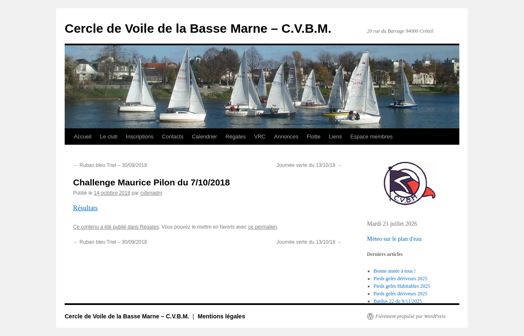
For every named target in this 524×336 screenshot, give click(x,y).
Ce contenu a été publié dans (106, 227)
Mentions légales (221, 316)
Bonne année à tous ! (395, 271)
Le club (109, 136)
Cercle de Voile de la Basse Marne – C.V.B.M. (198, 28)
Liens (335, 136)
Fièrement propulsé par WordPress (410, 316)
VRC (259, 136)
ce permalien (262, 227)
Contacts (172, 136)
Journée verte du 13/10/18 (309, 165)
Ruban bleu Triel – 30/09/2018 (110, 165)
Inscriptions (140, 136)
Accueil (83, 136)
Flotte (314, 136)
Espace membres (371, 136)
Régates (235, 136)
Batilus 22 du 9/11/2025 (398, 301)
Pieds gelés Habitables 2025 (402, 286)
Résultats (85, 207)
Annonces (286, 136)
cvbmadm (151, 193)
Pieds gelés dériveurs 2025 (400, 278)
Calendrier (204, 136)
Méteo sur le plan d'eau (394, 239)
